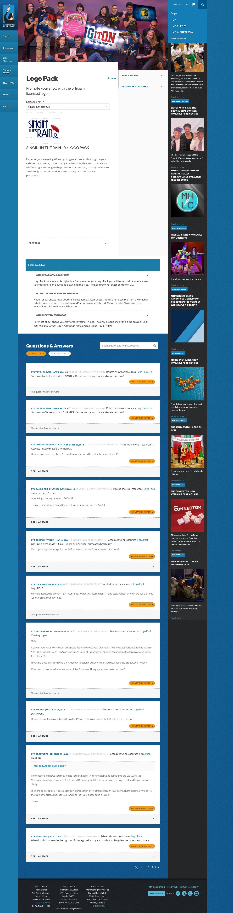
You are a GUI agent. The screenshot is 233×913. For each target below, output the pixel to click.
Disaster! (153, 371)
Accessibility (194, 886)
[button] (193, 4)
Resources (8, 47)
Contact (183, 886)
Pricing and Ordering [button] (135, 87)
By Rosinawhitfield (42, 539)
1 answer (40, 470)
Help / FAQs (8, 82)
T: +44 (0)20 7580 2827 (69, 898)
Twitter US (184, 892)
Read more (178, 96)
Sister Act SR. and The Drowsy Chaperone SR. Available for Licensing (185, 111)
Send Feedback (156, 892)
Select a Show (34, 102)
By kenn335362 (39, 835)
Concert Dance (7, 71)
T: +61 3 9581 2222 (97, 905)
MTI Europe (179, 26)
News (5, 94)
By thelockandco (41, 630)
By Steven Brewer (41, 371)
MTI (174, 20)
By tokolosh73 (39, 753)
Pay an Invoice (177, 38)
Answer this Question (140, 381)
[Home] (9, 15)
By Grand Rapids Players (45, 488)
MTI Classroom (8, 59)
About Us (7, 106)
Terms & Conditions (157, 886)
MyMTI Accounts (180, 4)
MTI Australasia (182, 32)
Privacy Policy (172, 886)
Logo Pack (142, 371)
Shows (6, 36)
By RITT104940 (39, 583)
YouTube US (190, 892)
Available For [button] (130, 76)
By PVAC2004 (37, 709)
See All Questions (58, 353)
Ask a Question (34, 353)
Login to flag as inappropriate (88, 371)
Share (113, 78)
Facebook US (178, 892)
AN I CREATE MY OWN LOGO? (50, 765)
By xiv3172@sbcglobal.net (46, 444)
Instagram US (196, 892)
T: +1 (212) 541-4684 (41, 901)
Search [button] (202, 4)
